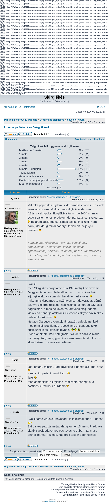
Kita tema (99, 139)
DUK (101, 107)
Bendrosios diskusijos (52, 120)
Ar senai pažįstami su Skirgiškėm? (26, 127)
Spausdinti (11, 139)
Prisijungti (10, 107)
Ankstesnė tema (83, 139)
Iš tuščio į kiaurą (75, 120)
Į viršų (7, 270)
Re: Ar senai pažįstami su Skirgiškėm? (66, 276)
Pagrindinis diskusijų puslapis (20, 120)
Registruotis (27, 107)
